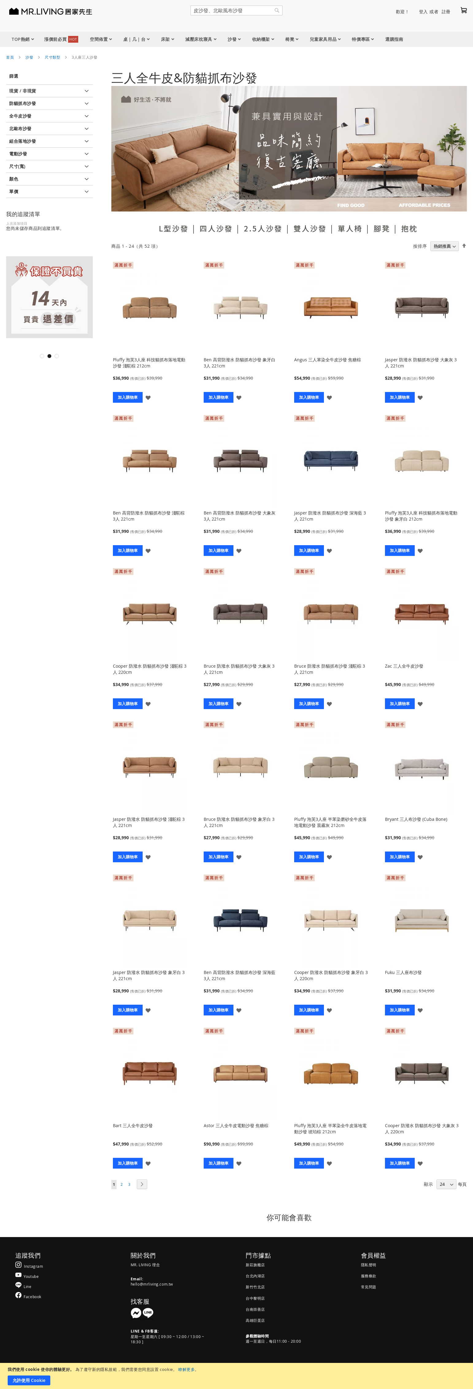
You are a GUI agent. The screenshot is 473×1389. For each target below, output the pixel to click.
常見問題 (368, 1286)
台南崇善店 (255, 1309)
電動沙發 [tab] (18, 154)
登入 (423, 11)
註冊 (446, 11)
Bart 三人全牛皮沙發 (133, 1125)
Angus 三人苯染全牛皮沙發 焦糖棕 (327, 360)
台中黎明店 (255, 1298)
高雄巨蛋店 (255, 1320)
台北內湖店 (255, 1275)
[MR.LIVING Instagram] (29, 1266)
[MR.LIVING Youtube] (27, 1276)
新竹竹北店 (255, 1286)
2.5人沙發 (263, 228)
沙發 (29, 57)
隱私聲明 (368, 1264)
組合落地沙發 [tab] (22, 141)
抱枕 (409, 228)
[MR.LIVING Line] (23, 1286)
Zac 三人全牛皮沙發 (404, 666)
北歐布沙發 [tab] (20, 128)
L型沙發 (174, 228)
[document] (237, 1376)
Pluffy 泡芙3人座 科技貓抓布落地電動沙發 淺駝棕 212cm (149, 363)
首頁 (10, 57)
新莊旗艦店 (255, 1264)
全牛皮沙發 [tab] (20, 116)
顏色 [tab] (13, 179)
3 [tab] (57, 356)
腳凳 (382, 228)
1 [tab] (42, 356)
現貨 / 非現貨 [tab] (22, 91)
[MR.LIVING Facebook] (28, 1296)
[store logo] (43, 11)
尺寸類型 (52, 57)
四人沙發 (216, 228)
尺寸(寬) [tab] (17, 166)
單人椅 (350, 228)
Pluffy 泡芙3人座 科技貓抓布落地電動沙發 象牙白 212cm (421, 516)
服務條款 (368, 1275)
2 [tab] (49, 356)
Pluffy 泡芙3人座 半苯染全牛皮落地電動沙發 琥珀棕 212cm (330, 1129)
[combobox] (236, 10)
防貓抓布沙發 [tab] (22, 103)
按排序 (420, 246)
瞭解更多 (186, 1369)
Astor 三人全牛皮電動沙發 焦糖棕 (236, 1125)
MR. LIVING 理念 (145, 1264)
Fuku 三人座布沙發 (403, 972)
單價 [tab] (13, 191)
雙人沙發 (310, 228)
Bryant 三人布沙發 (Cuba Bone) (416, 819)
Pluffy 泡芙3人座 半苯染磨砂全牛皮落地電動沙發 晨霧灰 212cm (330, 822)
